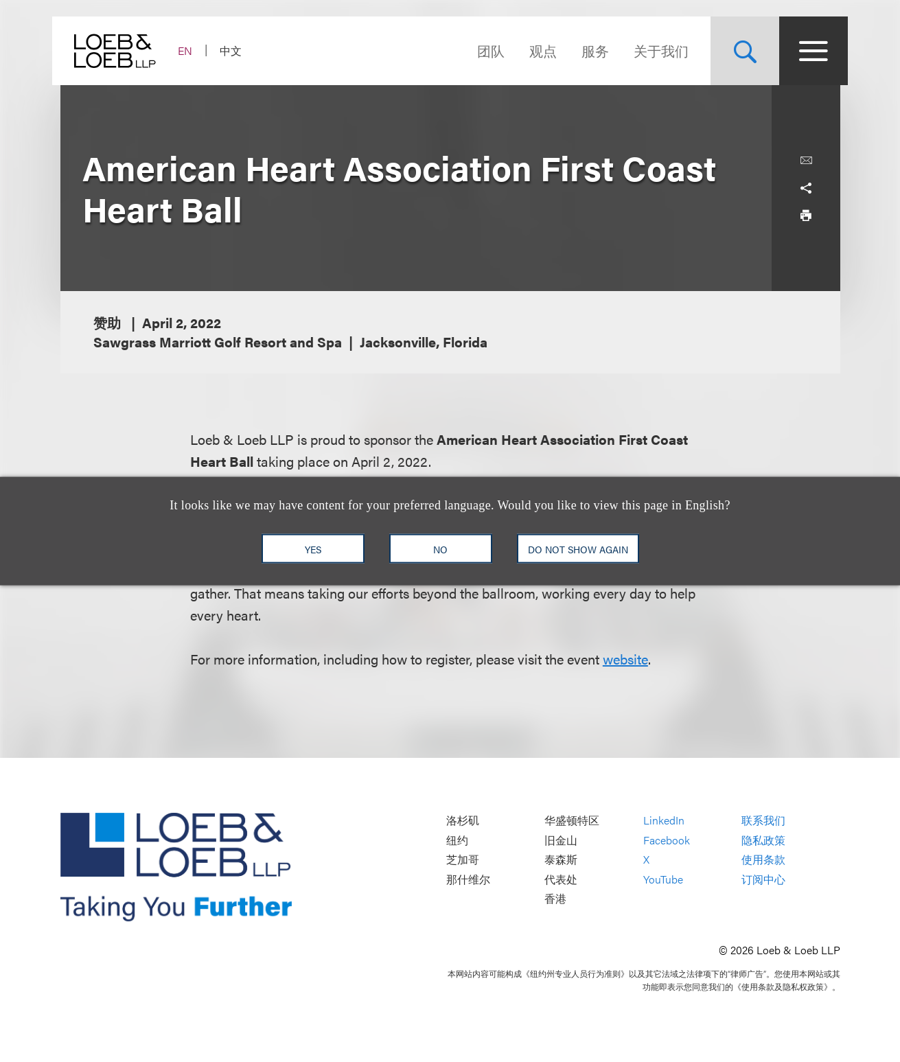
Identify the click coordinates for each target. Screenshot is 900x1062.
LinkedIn (663, 820)
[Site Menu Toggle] (806, 50)
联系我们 (763, 820)
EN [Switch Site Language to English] (193, 50)
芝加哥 (462, 860)
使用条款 (763, 860)
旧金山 (560, 840)
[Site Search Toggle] (737, 50)
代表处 (560, 879)
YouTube (663, 879)
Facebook (666, 840)
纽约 (457, 840)
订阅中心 (763, 879)
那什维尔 (468, 879)
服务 (587, 50)
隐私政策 (763, 840)
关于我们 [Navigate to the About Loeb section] (653, 50)
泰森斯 (560, 860)
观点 (535, 50)
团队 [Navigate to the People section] (483, 50)
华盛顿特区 (571, 820)
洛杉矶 (462, 820)
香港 (555, 899)
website (625, 659)
